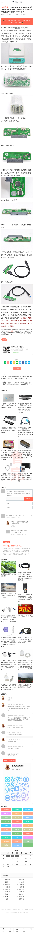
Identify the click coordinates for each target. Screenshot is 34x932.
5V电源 (6, 825)
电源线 (17, 813)
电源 (6, 817)
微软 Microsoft (28, 829)
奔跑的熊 (6, 810)
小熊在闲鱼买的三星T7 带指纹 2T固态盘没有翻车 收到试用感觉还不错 (8, 400)
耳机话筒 (21, 896)
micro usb (6, 841)
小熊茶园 (21, 887)
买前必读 (9, 909)
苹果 (27, 825)
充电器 (17, 829)
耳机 (27, 813)
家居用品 (7, 884)
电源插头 (16, 841)
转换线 (28, 817)
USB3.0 (17, 817)
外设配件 (7, 882)
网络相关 (7, 896)
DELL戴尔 (17, 845)
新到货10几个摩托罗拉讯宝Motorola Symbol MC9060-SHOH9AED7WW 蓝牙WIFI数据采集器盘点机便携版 (25, 592)
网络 (17, 837)
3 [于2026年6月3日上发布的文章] (12, 856)
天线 (6, 837)
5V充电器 (17, 825)
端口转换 (27, 810)
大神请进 (21, 882)
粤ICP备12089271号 (23, 912)
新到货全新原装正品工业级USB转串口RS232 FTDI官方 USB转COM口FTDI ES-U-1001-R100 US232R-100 (8, 614)
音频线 (6, 833)
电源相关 (7, 892)
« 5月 (4, 869)
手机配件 (7, 889)
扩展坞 (6, 829)
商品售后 (15, 909)
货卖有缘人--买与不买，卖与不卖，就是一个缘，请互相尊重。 (8, 590)
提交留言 (28, 499)
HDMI (27, 821)
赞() (17, 368)
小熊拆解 (21, 884)
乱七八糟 (6, 821)
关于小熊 (3, 909)
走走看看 (16, 810)
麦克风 (28, 833)
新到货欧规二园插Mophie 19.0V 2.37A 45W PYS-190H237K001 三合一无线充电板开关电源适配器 (8, 681)
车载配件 (7, 899)
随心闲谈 (21, 899)
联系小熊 (20, 909)
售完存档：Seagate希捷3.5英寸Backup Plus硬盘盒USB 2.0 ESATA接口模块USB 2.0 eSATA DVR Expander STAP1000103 (25, 448)
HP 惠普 (17, 833)
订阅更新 (26, 909)
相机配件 (21, 892)
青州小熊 (4, 331)
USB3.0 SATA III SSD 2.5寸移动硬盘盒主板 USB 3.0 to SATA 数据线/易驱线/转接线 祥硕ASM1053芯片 (16, 332)
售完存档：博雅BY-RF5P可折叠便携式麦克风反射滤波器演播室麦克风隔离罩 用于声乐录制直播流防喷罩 (25, 472)
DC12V (28, 841)
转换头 (28, 837)
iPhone (28, 845)
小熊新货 (7, 887)
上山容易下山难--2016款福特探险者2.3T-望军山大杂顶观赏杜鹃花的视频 (25, 681)
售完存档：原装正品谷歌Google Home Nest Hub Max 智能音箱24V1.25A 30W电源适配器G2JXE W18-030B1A (8, 472)
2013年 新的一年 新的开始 (25, 610)
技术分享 (21, 889)
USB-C (6, 813)
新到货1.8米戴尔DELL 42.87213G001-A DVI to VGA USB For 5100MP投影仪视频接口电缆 (25, 635)
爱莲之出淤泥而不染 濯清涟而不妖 (8, 569)
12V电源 (17, 821)
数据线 (6, 845)
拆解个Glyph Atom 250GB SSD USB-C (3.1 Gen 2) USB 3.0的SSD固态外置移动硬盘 (8, 424)
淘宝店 (31, 909)
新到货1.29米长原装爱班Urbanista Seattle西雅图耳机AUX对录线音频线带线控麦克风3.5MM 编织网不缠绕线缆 (25, 571)
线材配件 (21, 894)
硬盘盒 (4, 339)
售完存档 (18, 14)
